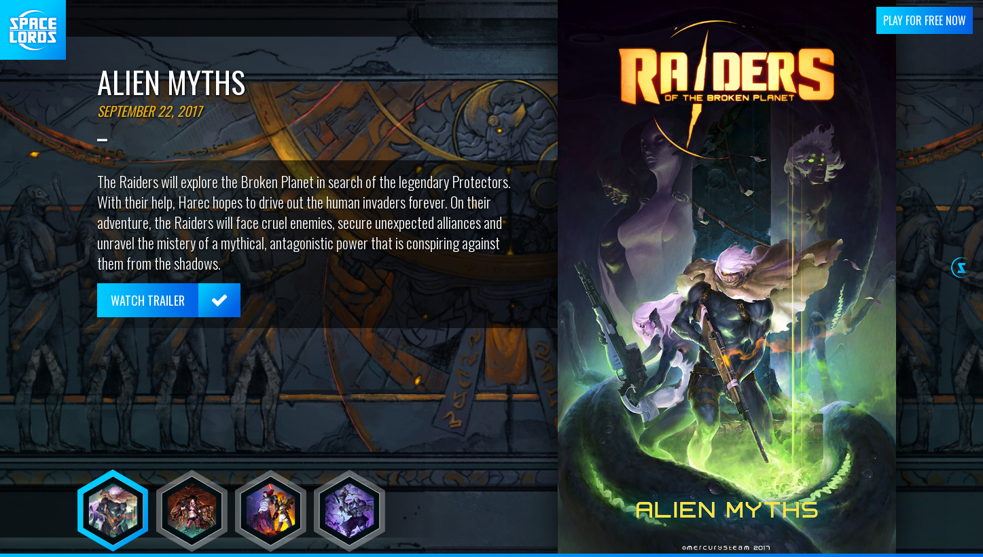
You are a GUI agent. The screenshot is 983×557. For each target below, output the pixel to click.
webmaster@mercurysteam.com (472, 546)
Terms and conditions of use (663, 546)
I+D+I (575, 546)
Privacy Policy (768, 546)
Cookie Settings (847, 546)
